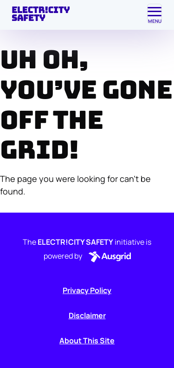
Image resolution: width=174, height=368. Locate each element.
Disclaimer (87, 315)
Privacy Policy (87, 290)
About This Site (87, 340)
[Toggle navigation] (154, 14)
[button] (108, 256)
